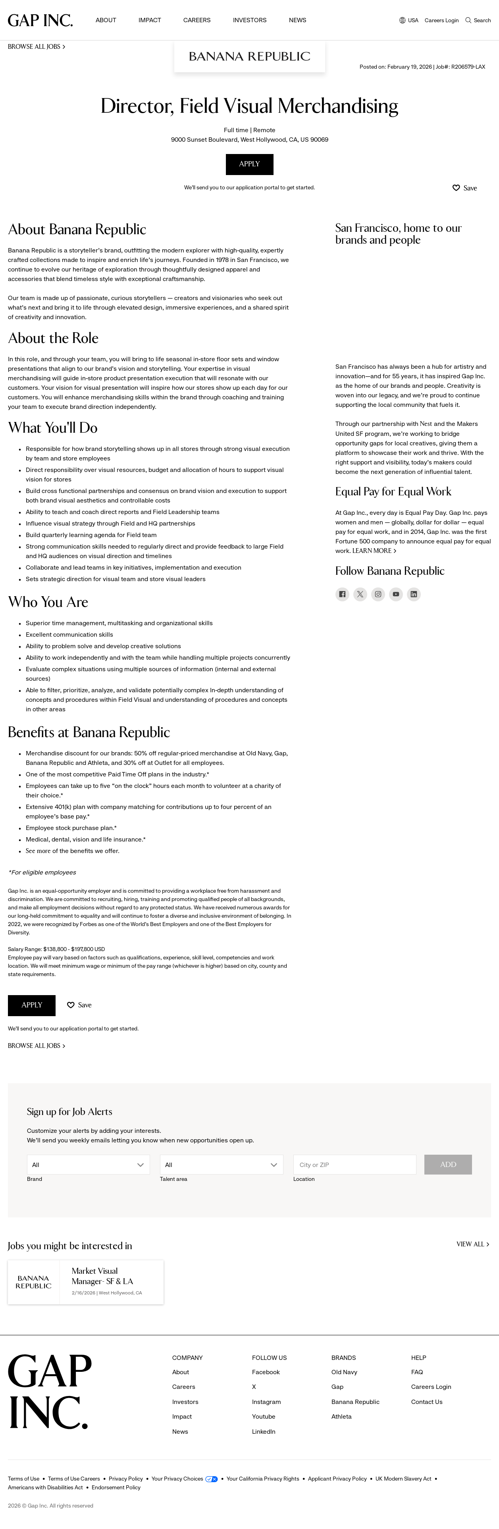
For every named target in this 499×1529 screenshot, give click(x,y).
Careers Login (442, 20)
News (297, 20)
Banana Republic (355, 1402)
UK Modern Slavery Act (404, 1478)
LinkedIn (264, 1431)
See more (38, 851)
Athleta (341, 1416)
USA (408, 21)
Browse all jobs (34, 47)
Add (448, 1165)
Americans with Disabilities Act (45, 1487)
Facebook (266, 1372)
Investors (250, 20)
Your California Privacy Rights (263, 1478)
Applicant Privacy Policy (337, 1478)
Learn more (372, 551)
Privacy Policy (126, 1478)
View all (474, 1245)
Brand (34, 1179)
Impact (150, 20)
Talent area (173, 1179)
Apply (249, 164)
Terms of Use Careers (74, 1478)
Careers (197, 20)
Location (304, 1179)
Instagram (266, 1402)
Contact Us (427, 1402)
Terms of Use (23, 1478)
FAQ (417, 1372)
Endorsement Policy (116, 1487)
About (106, 20)
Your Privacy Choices (177, 1478)
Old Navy (344, 1372)
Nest (427, 424)
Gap (337, 1386)
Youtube (264, 1416)
